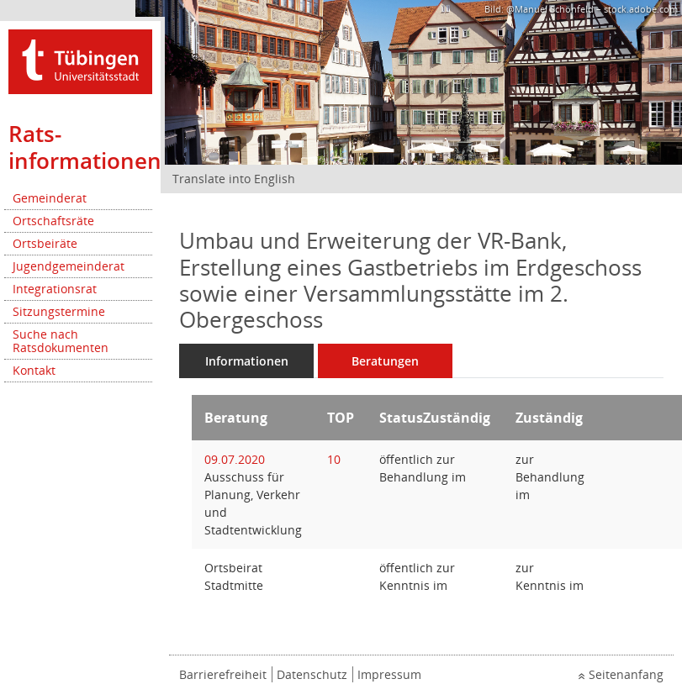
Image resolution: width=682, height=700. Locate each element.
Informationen (246, 361)
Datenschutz (312, 674)
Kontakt (34, 370)
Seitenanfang (626, 674)
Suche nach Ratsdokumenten (60, 340)
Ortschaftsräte (53, 221)
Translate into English (233, 179)
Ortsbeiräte (45, 243)
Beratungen (385, 361)
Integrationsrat (55, 289)
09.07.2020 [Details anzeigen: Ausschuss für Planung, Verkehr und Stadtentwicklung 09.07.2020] (234, 459)
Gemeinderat (50, 198)
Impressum (389, 674)
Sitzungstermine (59, 311)
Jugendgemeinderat (68, 266)
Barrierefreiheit (223, 674)
